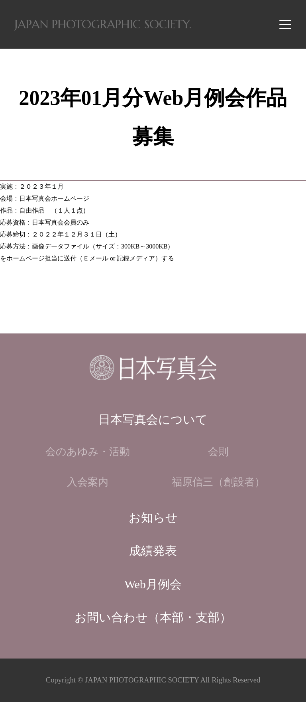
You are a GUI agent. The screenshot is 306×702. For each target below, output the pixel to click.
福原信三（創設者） (218, 482)
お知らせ (153, 517)
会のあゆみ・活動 (87, 451)
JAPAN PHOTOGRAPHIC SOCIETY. (103, 24)
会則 (218, 451)
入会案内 (87, 482)
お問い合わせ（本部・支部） (153, 617)
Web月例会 (153, 584)
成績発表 (153, 550)
